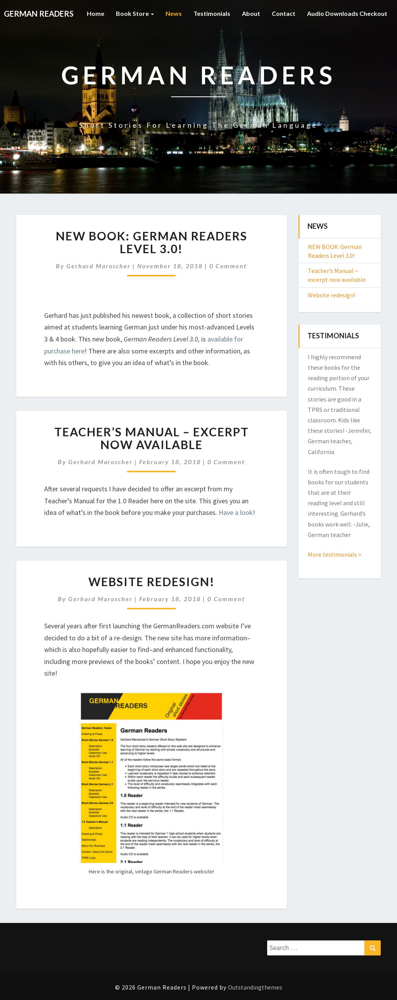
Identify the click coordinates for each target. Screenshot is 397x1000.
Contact (283, 13)
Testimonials (211, 13)
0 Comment (228, 265)
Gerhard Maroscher (98, 265)
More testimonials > (335, 554)
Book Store (135, 13)
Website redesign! (151, 581)
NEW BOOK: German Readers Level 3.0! (151, 242)
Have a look (236, 512)
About (251, 13)
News (174, 13)
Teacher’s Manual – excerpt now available (151, 438)
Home (95, 13)
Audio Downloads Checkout (347, 13)
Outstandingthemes (255, 987)
